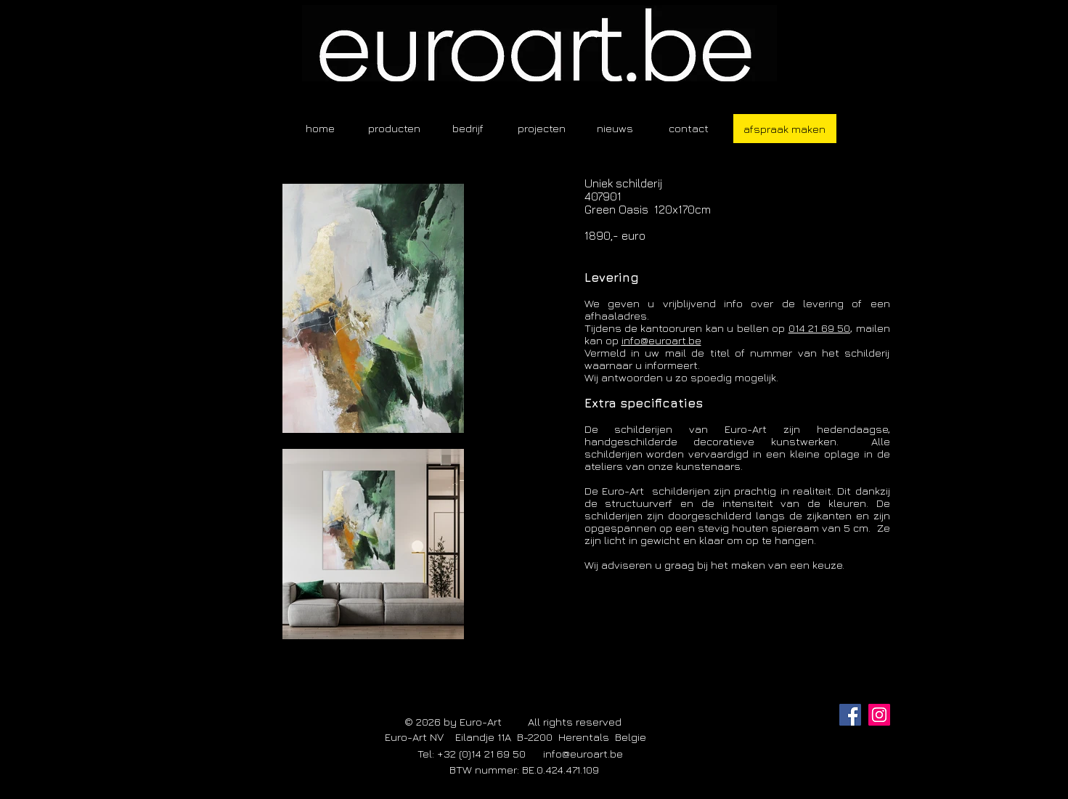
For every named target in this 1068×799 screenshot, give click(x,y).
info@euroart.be (661, 340)
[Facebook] (850, 715)
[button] (394, 128)
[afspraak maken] (784, 128)
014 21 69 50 (819, 328)
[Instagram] (879, 715)
